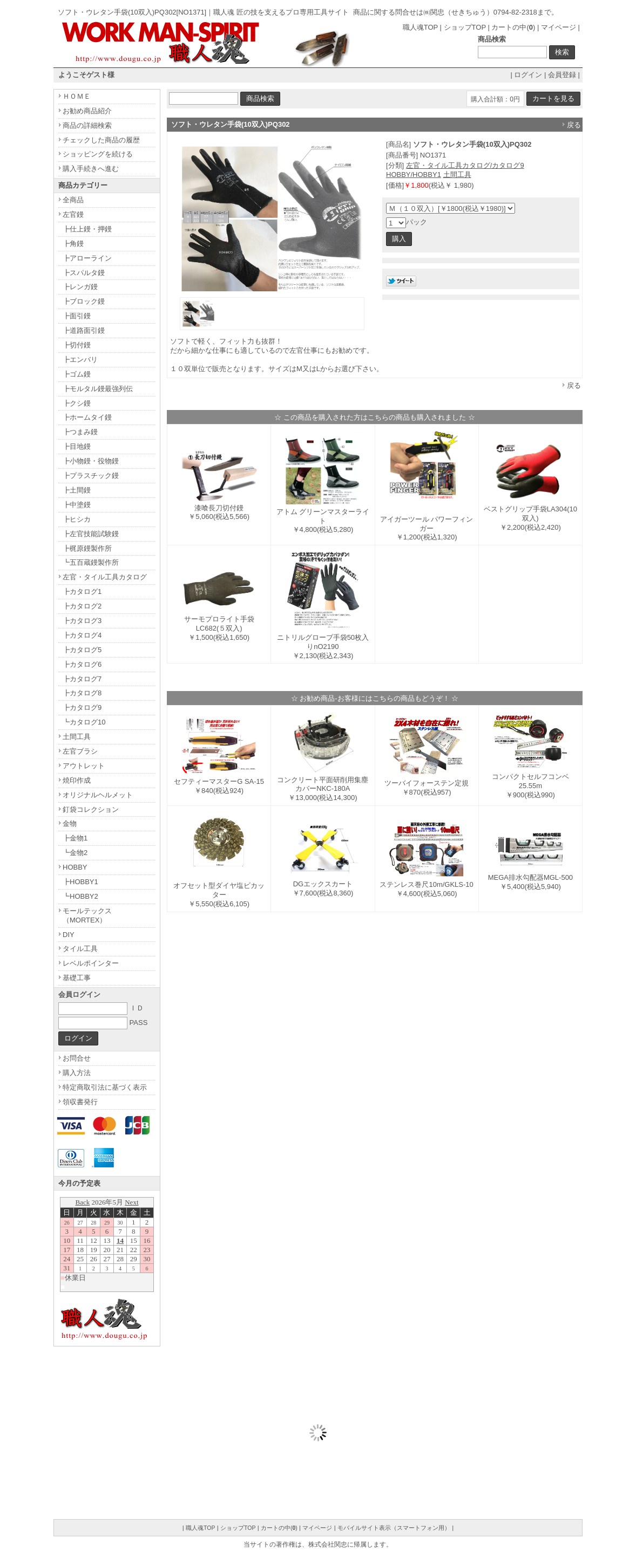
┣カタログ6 (82, 664)
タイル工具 (80, 949)
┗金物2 (75, 853)
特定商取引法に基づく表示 (105, 1087)
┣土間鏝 (77, 490)
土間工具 (457, 174)
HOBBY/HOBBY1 (413, 174)
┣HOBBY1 (80, 882)
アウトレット (84, 766)
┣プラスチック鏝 (91, 475)
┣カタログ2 (82, 606)
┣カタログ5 (82, 650)
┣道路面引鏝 (84, 330)
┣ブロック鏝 (84, 301)
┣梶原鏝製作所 (87, 548)
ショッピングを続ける (98, 154)
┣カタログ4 (82, 635)
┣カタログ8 (82, 693)
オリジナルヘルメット (98, 795)
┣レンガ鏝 (80, 287)
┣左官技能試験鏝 (91, 534)
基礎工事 (77, 978)
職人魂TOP (420, 27)
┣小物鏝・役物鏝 (91, 461)
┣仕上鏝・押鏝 (87, 229)
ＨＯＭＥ (77, 96)
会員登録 (562, 75)
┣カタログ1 (82, 591)
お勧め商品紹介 (87, 111)
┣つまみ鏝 (80, 432)
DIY (69, 935)
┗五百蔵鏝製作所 (91, 562)
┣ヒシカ (77, 519)
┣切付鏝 (77, 345)
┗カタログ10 (84, 722)
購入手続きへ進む (91, 169)
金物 (70, 823)
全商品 (73, 200)
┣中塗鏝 (77, 505)
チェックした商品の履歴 (101, 140)
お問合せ (77, 1058)
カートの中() (513, 27)
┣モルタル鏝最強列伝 (98, 389)
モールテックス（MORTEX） (87, 915)
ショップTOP (465, 27)
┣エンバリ (80, 359)
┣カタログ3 (82, 621)
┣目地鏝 (77, 446)
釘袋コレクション (91, 809)
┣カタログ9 (82, 707)
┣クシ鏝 (77, 403)
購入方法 (77, 1073)
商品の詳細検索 (87, 125)
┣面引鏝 (77, 316)
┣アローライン (87, 258)
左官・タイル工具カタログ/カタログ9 (465, 165)
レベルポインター (91, 963)
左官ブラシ (80, 751)
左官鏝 (73, 214)
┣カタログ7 (82, 679)
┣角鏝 (73, 244)
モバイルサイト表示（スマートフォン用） (393, 1527)
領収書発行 (80, 1102)
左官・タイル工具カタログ (105, 577)
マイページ (558, 27)
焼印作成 (77, 780)
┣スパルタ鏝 (84, 273)
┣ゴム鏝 (77, 374)
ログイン (528, 75)
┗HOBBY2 (80, 896)
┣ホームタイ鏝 (87, 417)
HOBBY (75, 867)
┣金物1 (75, 838)
